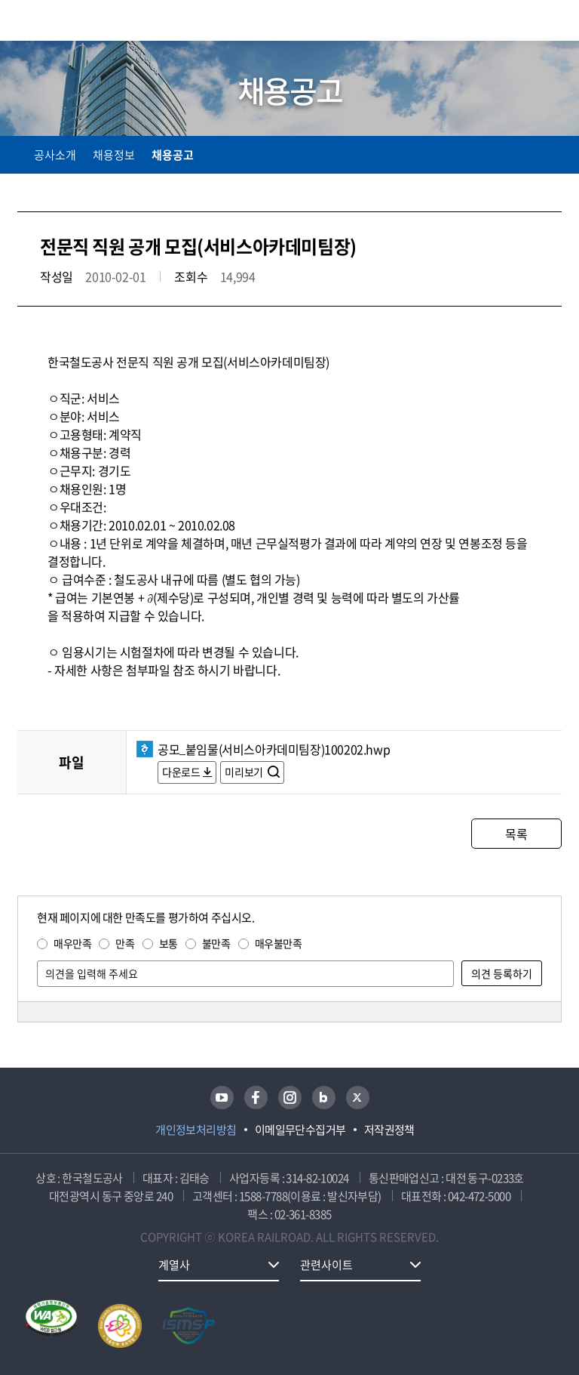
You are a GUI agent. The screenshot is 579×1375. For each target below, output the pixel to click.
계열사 (174, 1264)
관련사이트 (326, 1264)
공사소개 (55, 154)
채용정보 (114, 154)
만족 (124, 943)
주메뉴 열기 (553, 22)
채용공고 (173, 154)
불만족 (216, 943)
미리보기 (245, 771)
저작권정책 (389, 1129)
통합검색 (520, 23)
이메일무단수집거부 (300, 1129)
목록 (516, 834)
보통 (168, 943)
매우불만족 (278, 943)
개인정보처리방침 (196, 1129)
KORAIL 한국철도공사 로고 (76, 20)
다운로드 (181, 771)
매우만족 (72, 943)
